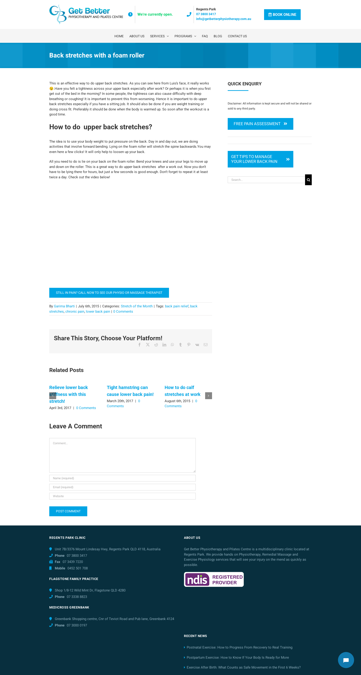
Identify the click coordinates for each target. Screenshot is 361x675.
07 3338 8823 (77, 596)
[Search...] (266, 179)
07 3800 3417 (206, 14)
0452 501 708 (77, 568)
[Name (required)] (122, 478)
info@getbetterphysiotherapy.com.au (223, 19)
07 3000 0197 (77, 625)
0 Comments (86, 407)
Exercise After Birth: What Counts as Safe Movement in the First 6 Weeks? (244, 667)
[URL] (122, 496)
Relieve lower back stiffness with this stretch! (68, 394)
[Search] (308, 179)
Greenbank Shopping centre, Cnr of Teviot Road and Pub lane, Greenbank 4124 (114, 618)
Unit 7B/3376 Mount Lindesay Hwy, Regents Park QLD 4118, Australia (107, 549)
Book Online (282, 14)
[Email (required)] (122, 487)
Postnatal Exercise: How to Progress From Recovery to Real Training (239, 647)
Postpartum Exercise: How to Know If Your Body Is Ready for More (238, 657)
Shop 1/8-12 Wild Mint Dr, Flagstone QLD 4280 (90, 590)
